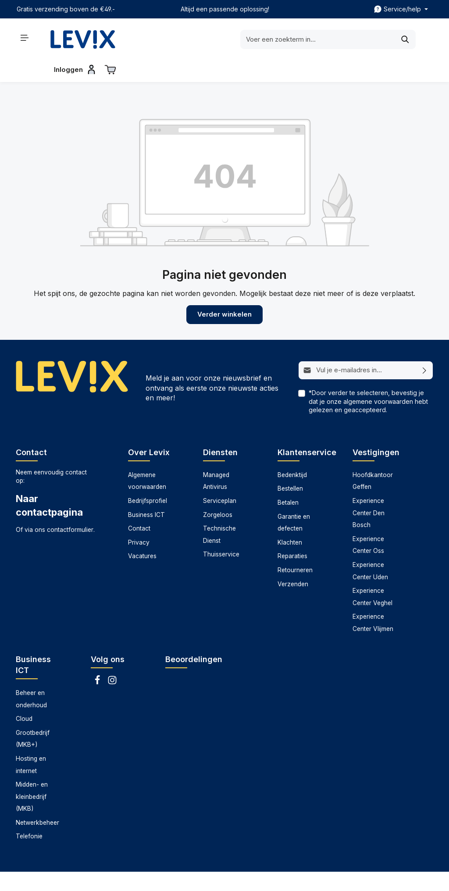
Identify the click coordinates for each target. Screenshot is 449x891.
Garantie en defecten (294, 500)
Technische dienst (325, 877)
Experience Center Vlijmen (373, 600)
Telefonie (29, 813)
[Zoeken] (301, 39)
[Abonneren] (424, 348)
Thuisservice (221, 531)
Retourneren (295, 547)
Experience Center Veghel (372, 574)
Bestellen (290, 466)
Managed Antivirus (216, 458)
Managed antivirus (223, 877)
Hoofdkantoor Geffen (373, 458)
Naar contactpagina (49, 482)
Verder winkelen (224, 292)
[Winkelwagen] (423, 38)
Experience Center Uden (370, 548)
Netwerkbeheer (37, 799)
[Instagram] (112, 659)
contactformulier (70, 507)
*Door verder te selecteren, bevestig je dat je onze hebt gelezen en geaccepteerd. (368, 378)
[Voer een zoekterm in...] (213, 39)
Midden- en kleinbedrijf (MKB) (32, 774)
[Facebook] (98, 659)
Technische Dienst (219, 512)
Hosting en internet (31, 742)
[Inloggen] (387, 38)
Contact (139, 506)
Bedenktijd (292, 452)
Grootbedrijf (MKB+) (33, 716)
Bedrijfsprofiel (147, 478)
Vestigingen (376, 429)
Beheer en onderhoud (31, 676)
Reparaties (292, 533)
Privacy (139, 519)
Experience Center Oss (368, 522)
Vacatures (142, 533)
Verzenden (293, 561)
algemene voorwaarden (378, 378)
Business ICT (146, 491)
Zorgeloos (217, 491)
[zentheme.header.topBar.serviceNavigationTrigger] (400, 9)
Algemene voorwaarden (147, 458)
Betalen (288, 480)
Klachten (290, 519)
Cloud (24, 696)
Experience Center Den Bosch (369, 490)
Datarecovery (170, 877)
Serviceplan (219, 478)
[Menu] (25, 38)
